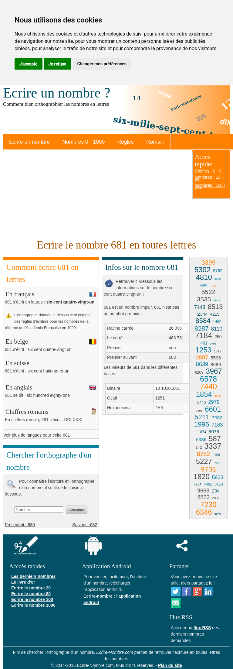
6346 (204, 512)
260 (217, 336)
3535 (204, 299)
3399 (208, 262)
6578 (208, 379)
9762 (217, 270)
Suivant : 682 (84, 524)
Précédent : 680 (20, 524)
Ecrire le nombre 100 (32, 599)
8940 (217, 513)
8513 (215, 306)
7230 (209, 504)
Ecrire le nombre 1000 (33, 605)
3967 (214, 371)
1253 (203, 350)
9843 (216, 300)
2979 (213, 402)
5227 (204, 461)
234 (216, 490)
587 (215, 438)
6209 (199, 372)
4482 (208, 484)
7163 (217, 425)
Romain (155, 142)
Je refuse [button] (57, 63)
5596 (216, 357)
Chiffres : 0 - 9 (208, 171)
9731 (208, 469)
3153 (218, 484)
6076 (214, 431)
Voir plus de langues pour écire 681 (36, 435)
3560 (217, 278)
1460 (217, 322)
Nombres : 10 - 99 (209, 178)
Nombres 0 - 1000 (83, 142)
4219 (214, 314)
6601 (213, 409)
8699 (216, 364)
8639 (202, 364)
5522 (208, 291)
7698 (199, 410)
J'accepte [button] (28, 63)
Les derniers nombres (33, 576)
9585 (217, 395)
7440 (208, 386)
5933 (217, 477)
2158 (216, 455)
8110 (216, 329)
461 (203, 343)
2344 (202, 314)
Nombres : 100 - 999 (210, 186)
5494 (204, 285)
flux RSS (202, 627)
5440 (201, 402)
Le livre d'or (23, 582)
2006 (216, 498)
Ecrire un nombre (29, 142)
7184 (203, 335)
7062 (217, 417)
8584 (203, 320)
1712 (217, 351)
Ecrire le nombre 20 (31, 587)
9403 (213, 343)
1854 (204, 394)
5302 (202, 270)
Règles (125, 142)
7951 (217, 463)
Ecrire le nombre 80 (31, 593)
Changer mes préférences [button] (102, 63)
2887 (202, 358)
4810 (204, 277)
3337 (212, 446)
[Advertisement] (94, 193)
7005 (213, 285)
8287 (201, 328)
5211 (202, 417)
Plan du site (170, 665)
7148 (199, 307)
